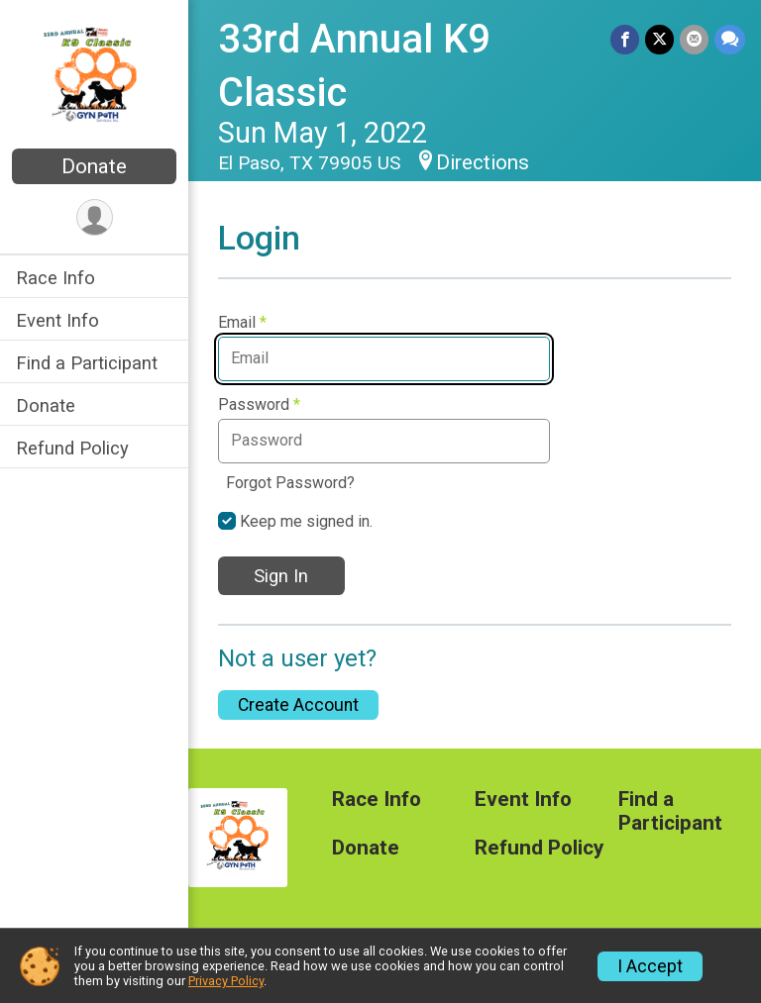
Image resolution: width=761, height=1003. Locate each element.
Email (242, 323)
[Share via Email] (694, 39)
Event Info (57, 320)
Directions (482, 162)
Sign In (281, 575)
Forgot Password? (290, 482)
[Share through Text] (729, 39)
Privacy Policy (226, 980)
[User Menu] (94, 217)
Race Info (55, 277)
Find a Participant (87, 362)
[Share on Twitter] (659, 39)
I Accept (650, 966)
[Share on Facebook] (624, 39)
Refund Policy (72, 448)
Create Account (298, 705)
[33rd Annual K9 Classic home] (95, 76)
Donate (94, 166)
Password (259, 405)
